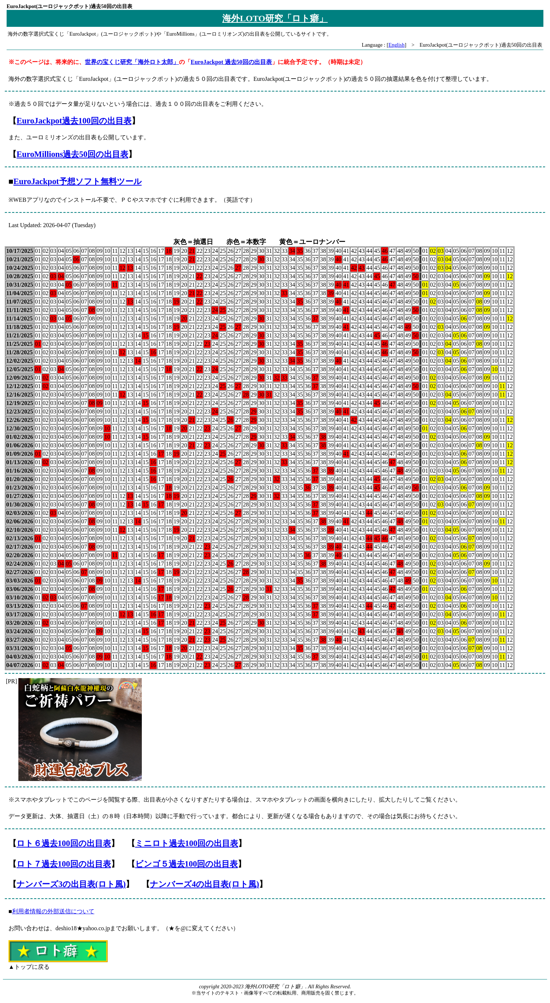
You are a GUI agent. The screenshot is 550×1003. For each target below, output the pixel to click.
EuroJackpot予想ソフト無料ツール (78, 181)
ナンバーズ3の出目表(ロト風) (71, 884)
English (396, 45)
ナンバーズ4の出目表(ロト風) (204, 884)
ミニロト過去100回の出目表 (186, 843)
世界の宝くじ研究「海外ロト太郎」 (132, 62)
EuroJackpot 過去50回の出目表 (231, 62)
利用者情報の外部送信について (53, 911)
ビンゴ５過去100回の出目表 (186, 863)
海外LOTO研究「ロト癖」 (275, 18)
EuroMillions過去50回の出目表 (72, 154)
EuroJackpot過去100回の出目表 (74, 120)
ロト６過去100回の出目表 (64, 843)
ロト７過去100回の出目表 (64, 863)
